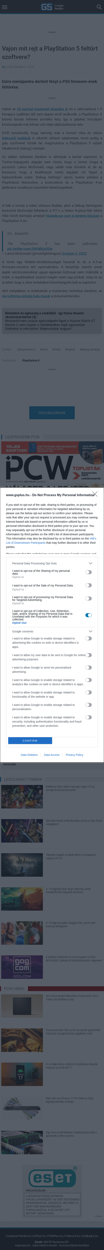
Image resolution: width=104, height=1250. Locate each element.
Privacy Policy (74, 754)
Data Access (52, 754)
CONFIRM (30, 740)
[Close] (96, 495)
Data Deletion (29, 754)
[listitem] (52, 563)
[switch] (88, 572)
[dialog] (52, 625)
